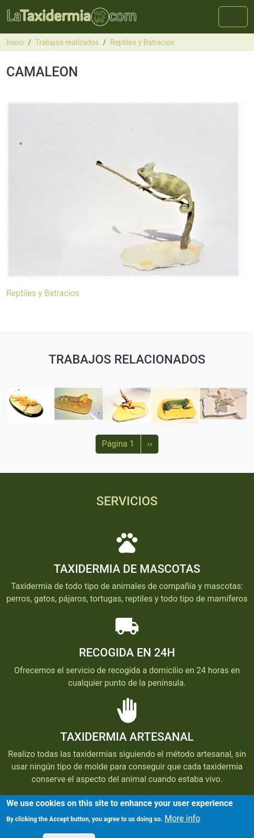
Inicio (15, 42)
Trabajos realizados (67, 42)
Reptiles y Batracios (142, 42)
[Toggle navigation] (233, 16)
